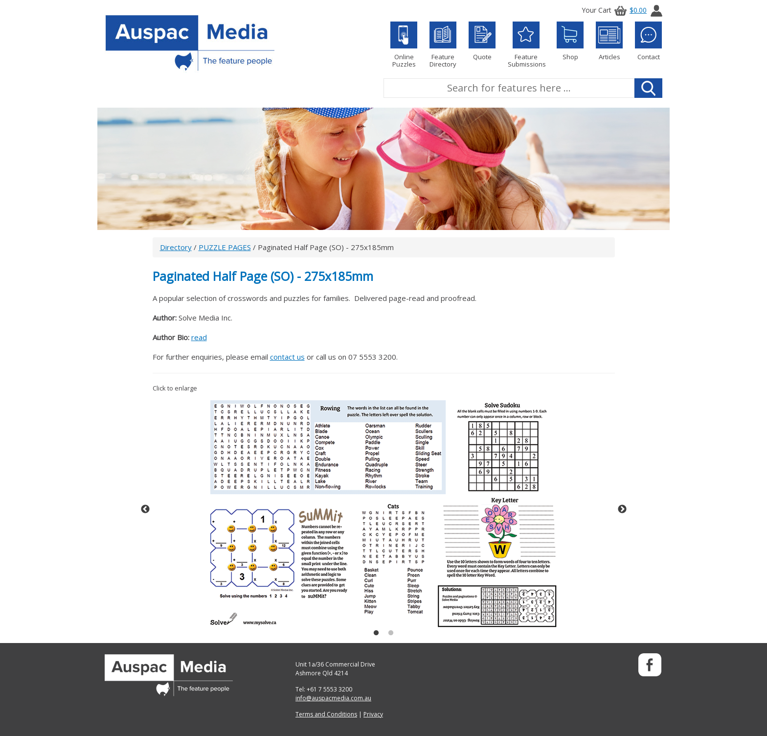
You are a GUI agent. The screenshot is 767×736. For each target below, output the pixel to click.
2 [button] (391, 633)
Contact (648, 41)
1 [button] (376, 633)
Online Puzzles (403, 45)
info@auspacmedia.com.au (333, 698)
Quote (482, 41)
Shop (570, 41)
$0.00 (629, 10)
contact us (287, 357)
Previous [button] (145, 509)
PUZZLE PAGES (225, 247)
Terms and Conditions (326, 714)
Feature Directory (442, 45)
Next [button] (622, 509)
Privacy (373, 714)
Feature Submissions (526, 45)
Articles (609, 41)
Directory (176, 247)
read (199, 337)
